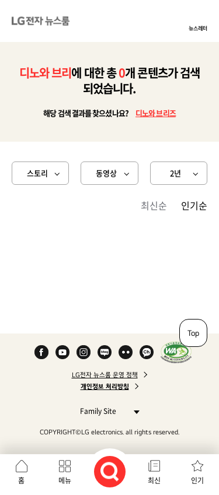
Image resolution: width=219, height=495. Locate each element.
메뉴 (64, 480)
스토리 (37, 172)
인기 (197, 480)
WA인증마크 (176, 352)
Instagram (84, 352)
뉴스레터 (198, 27)
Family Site (106, 410)
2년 (175, 172)
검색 (110, 471)
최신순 (154, 205)
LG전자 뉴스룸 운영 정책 (105, 375)
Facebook (41, 352)
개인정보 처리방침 (105, 386)
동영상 (106, 172)
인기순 (194, 205)
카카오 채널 (147, 352)
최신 (154, 480)
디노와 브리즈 (155, 112)
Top (193, 333)
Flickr (126, 352)
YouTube (62, 352)
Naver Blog (105, 352)
